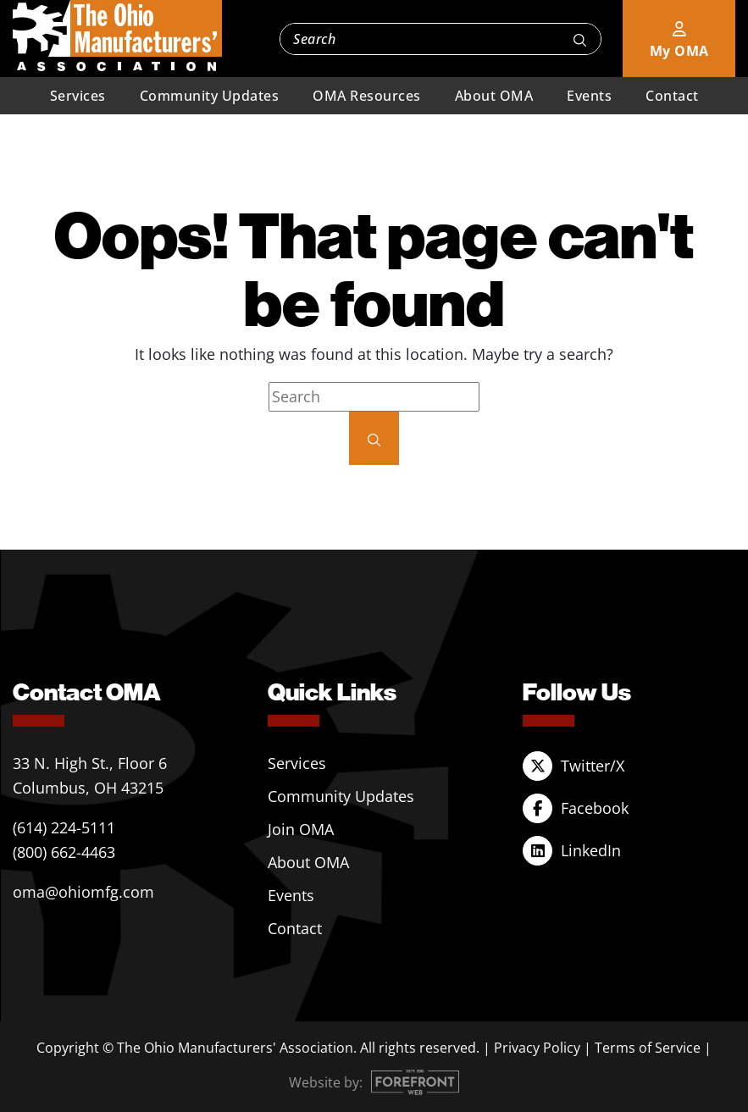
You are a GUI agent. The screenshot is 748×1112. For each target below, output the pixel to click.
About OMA (494, 95)
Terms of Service (648, 1047)
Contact (672, 95)
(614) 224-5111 (64, 827)
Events (589, 95)
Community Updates (210, 95)
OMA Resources (367, 95)
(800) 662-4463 (64, 852)
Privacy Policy (537, 1047)
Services (78, 95)
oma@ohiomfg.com (83, 892)
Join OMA (301, 829)
